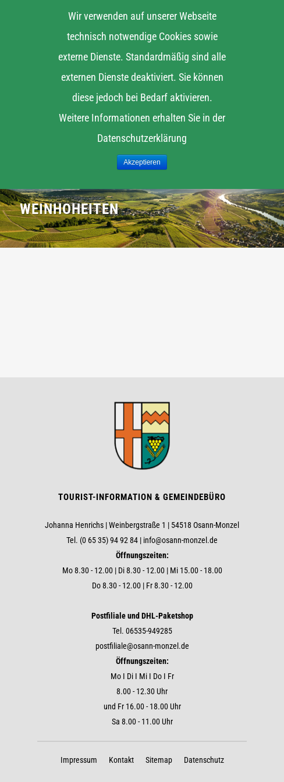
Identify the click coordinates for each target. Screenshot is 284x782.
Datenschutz (204, 760)
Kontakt (121, 760)
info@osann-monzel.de (180, 540)
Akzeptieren (141, 162)
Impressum (79, 760)
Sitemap (158, 760)
